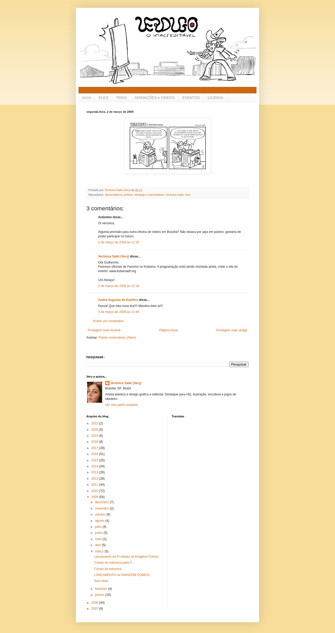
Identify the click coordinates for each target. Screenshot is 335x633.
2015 (95, 460)
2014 (95, 466)
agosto (100, 521)
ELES (103, 98)
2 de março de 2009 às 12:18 (118, 286)
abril (98, 545)
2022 (95, 423)
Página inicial (168, 330)
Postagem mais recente (104, 330)
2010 (95, 491)
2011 (95, 484)
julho (99, 527)
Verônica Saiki (174, 194)
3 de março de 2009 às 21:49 (118, 312)
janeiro (100, 595)
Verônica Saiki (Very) (113, 256)
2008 (95, 602)
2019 (95, 436)
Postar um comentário (108, 321)
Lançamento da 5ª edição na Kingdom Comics (126, 556)
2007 (95, 608)
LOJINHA (215, 98)
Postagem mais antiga (231, 330)
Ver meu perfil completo (121, 405)
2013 (95, 472)
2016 (95, 454)
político (128, 194)
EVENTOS (191, 98)
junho (99, 533)
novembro (102, 508)
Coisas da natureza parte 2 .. (114, 562)
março (100, 551)
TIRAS (121, 98)
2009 (95, 497)
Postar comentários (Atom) (117, 337)
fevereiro (101, 589)
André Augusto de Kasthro (118, 300)
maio (99, 539)
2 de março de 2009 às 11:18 (118, 242)
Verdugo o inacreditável (149, 194)
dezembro (102, 502)
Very (188, 194)
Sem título (101, 581)
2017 (95, 448)
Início (86, 98)
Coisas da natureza (107, 569)
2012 (95, 478)
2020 (95, 430)
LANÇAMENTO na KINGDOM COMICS (122, 575)
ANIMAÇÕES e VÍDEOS (155, 98)
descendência (113, 194)
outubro (101, 514)
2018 (95, 442)
